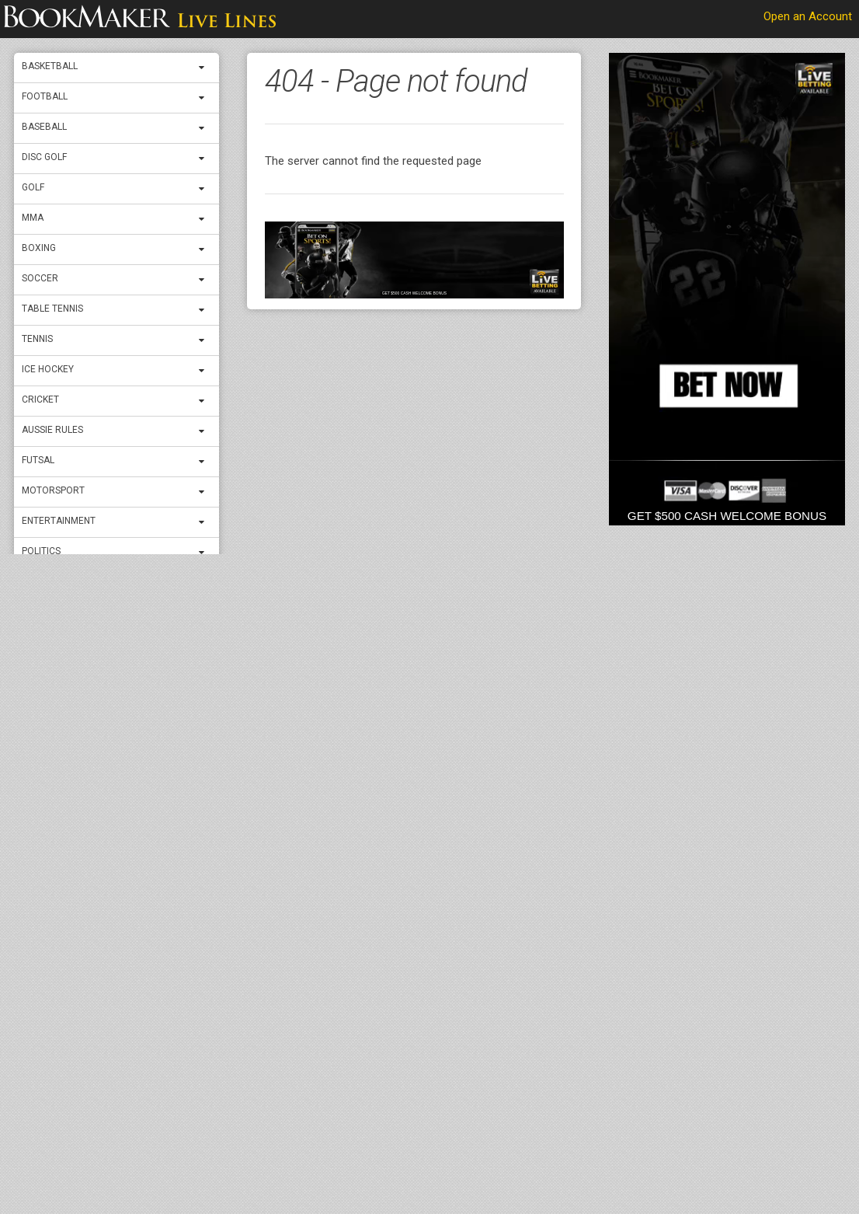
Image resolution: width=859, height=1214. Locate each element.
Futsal (38, 460)
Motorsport (53, 490)
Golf (33, 187)
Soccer (40, 278)
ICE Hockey (48, 369)
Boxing (39, 247)
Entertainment (59, 520)
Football (45, 96)
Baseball (44, 126)
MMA (32, 217)
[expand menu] (205, 67)
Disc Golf (44, 157)
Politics (41, 551)
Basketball (50, 66)
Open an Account (807, 16)
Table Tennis (52, 308)
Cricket (40, 399)
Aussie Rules (52, 429)
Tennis (37, 338)
